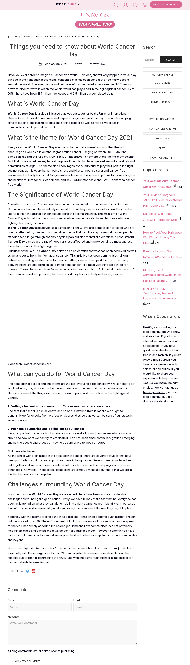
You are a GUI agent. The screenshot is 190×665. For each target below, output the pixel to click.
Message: (13, 616)
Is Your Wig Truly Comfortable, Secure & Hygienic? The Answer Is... (161, 293)
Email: (76, 600)
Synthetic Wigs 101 (162, 119)
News (162, 148)
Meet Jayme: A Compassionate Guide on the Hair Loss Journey (162, 275)
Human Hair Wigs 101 (162, 105)
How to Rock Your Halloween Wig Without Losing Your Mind (162, 238)
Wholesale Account (166, 5)
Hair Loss (162, 138)
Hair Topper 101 (162, 92)
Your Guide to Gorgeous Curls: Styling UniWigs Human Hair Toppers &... (162, 200)
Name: (11, 600)
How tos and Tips (162, 157)
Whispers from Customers (162, 79)
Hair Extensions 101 (162, 128)
